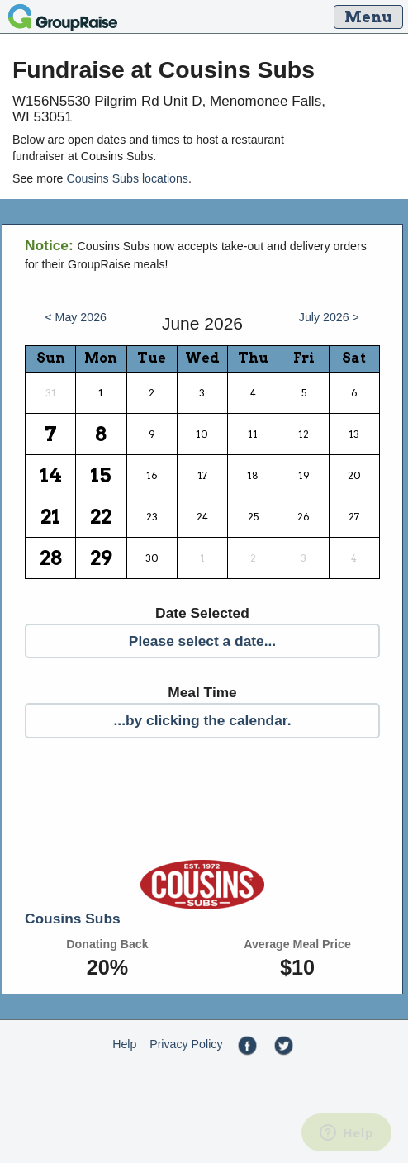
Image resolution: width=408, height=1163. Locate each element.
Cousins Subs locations (126, 178)
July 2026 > (329, 317)
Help (124, 1044)
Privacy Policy (185, 1044)
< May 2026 (76, 317)
